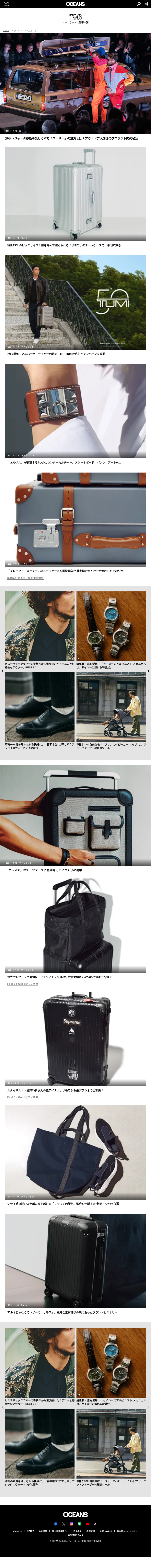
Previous (2, 670)
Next (148, 670)
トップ (6, 31)
